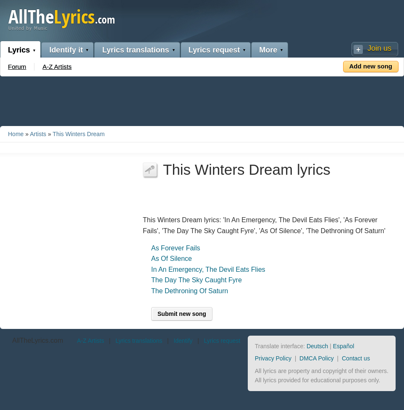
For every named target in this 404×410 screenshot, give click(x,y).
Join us (379, 48)
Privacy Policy (273, 358)
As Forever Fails (175, 248)
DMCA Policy (316, 358)
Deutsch (317, 346)
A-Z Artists (56, 66)
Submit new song (181, 313)
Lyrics (19, 50)
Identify (182, 340)
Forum (17, 66)
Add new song (371, 66)
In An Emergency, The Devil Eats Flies (208, 269)
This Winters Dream (78, 134)
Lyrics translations (135, 50)
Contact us (356, 358)
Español (343, 346)
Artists (38, 134)
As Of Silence (171, 258)
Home (16, 134)
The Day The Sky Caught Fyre (196, 280)
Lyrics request (214, 50)
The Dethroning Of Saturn (189, 290)
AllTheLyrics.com (37, 340)
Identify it (66, 50)
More (268, 50)
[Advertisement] (202, 99)
